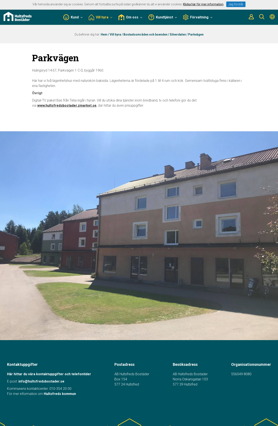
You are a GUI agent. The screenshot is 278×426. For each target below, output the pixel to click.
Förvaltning (198, 17)
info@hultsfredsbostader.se (41, 381)
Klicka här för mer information (203, 4)
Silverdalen (178, 34)
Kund (73, 17)
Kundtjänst (162, 17)
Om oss (130, 17)
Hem (104, 34)
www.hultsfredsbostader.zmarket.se (66, 105)
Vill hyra (100, 17)
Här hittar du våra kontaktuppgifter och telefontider (49, 374)
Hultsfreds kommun (60, 394)
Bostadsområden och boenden (145, 34)
